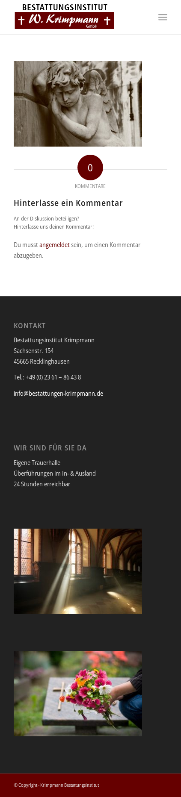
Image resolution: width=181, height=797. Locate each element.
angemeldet (54, 244)
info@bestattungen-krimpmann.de (58, 393)
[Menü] (162, 17)
